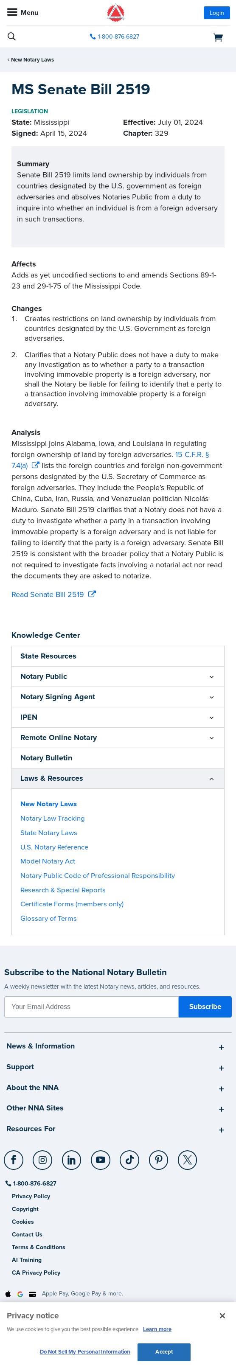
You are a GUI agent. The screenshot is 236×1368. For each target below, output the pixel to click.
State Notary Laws (48, 833)
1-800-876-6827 (34, 1183)
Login (217, 13)
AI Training (27, 1260)
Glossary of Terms (48, 918)
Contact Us (27, 1234)
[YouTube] (101, 1156)
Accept (164, 1351)
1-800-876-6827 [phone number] (118, 36)
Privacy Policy (31, 1196)
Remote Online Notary (58, 737)
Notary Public (43, 676)
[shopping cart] (194, 37)
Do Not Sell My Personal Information (85, 1351)
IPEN (28, 717)
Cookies (23, 1221)
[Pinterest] (159, 1156)
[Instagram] (43, 1156)
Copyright (25, 1209)
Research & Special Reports (63, 890)
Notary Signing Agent (57, 696)
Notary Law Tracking (52, 818)
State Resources (48, 656)
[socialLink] (15, 1163)
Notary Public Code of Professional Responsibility (97, 876)
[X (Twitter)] (188, 1156)
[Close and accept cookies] (222, 1315)
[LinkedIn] (72, 1156)
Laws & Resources (51, 778)
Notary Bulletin (46, 757)
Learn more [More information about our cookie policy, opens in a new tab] (157, 1329)
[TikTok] (130, 1156)
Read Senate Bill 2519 (47, 594)
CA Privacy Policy (36, 1272)
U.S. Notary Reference (54, 847)
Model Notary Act (47, 861)
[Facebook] (14, 1156)
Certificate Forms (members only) (72, 904)
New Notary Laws (32, 59)
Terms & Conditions (38, 1247)
